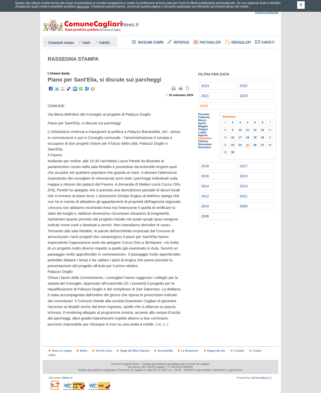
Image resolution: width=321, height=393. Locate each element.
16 (232, 137)
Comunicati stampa (61, 42)
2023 (205, 86)
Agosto (203, 135)
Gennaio (203, 114)
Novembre (205, 144)
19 (255, 137)
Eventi (86, 42)
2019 (204, 106)
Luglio (202, 132)
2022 (244, 86)
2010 (205, 206)
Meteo (84, 350)
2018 (205, 166)
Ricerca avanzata (266, 12)
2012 (205, 196)
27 (262, 144)
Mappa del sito (216, 350)
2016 (205, 176)
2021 (205, 96)
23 (232, 144)
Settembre (205, 138)
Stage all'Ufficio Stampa (134, 350)
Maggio (203, 126)
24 (240, 144)
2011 (244, 196)
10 (240, 129)
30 (232, 152)
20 (262, 137)
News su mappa (62, 350)
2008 (205, 216)
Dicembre (204, 147)
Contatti (239, 350)
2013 (244, 186)
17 (240, 137)
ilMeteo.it (67, 377)
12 (255, 129)
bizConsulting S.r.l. (262, 377)
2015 (244, 176)
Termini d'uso (104, 350)
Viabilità (104, 42)
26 (255, 144)
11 (247, 129)
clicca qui (82, 6)
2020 (244, 96)
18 (247, 137)
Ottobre (203, 141)
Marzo (202, 120)
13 (262, 129)
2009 (244, 206)
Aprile (202, 123)
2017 (244, 166)
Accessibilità (165, 350)
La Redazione (189, 350)
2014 (205, 186)
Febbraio (204, 117)
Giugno (203, 129)
